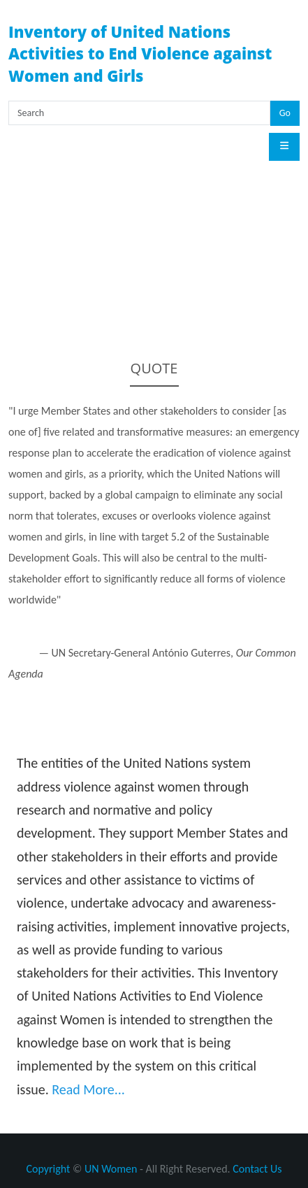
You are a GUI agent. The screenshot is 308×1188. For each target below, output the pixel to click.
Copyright (48, 1168)
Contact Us (257, 1168)
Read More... (88, 1089)
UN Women (111, 1168)
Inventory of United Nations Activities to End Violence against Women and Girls (140, 53)
